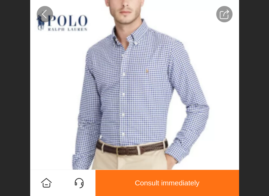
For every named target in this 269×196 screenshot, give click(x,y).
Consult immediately (167, 183)
